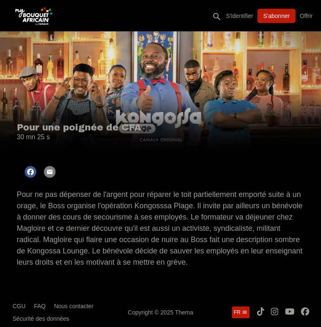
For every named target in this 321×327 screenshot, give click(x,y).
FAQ (40, 306)
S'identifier (239, 16)
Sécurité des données (41, 318)
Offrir (306, 16)
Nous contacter (73, 306)
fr (240, 312)
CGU (19, 306)
